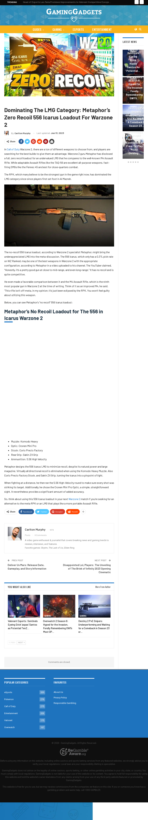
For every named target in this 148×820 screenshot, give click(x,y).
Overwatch (9, 727)
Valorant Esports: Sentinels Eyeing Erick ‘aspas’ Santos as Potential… (133, 58)
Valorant (8, 720)
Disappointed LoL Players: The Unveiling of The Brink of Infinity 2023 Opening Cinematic (87, 568)
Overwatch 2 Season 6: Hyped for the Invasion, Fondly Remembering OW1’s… (134, 88)
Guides (36, 29)
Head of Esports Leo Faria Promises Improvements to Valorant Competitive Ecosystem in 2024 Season (76, 2)
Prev (12, 642)
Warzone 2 (74, 499)
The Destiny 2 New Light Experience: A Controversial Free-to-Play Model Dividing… (134, 143)
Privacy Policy (60, 697)
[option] (133, 105)
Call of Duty (21, 101)
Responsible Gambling (65, 703)
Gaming (56, 29)
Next (21, 642)
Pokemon (9, 699)
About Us (58, 692)
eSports (78, 29)
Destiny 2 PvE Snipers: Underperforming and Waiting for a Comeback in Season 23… (136, 116)
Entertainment (103, 29)
